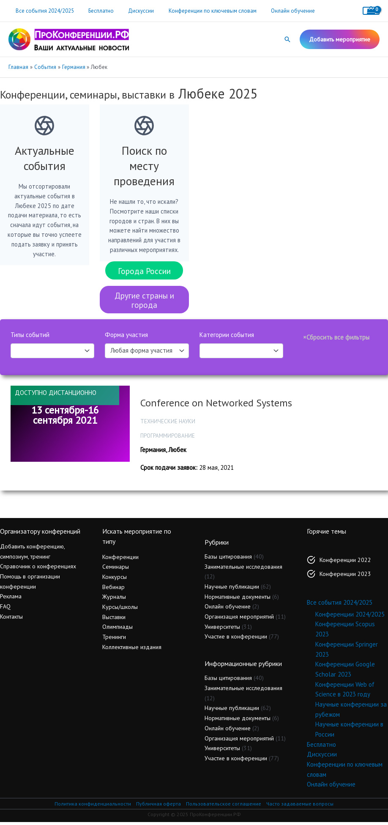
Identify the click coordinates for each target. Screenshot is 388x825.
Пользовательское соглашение (223, 806)
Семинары (115, 570)
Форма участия (126, 338)
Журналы (114, 600)
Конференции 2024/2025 (350, 617)
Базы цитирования (228, 559)
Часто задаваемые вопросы (299, 806)
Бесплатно (96, 10)
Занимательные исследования (243, 569)
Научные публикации (232, 589)
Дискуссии (132, 10)
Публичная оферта (158, 806)
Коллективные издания (131, 650)
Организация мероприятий (239, 619)
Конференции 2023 (345, 577)
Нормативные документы (238, 599)
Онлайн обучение (277, 10)
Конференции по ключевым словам (200, 10)
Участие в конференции (236, 640)
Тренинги (114, 640)
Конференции (120, 560)
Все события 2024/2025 (43, 10)
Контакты (11, 619)
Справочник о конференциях (38, 569)
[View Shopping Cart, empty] (371, 11)
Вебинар (113, 590)
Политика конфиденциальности (93, 806)
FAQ (5, 609)
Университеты (222, 629)
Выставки (114, 620)
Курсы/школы (120, 610)
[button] (287, 39)
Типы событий (30, 338)
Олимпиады (117, 630)
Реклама (11, 599)
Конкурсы (114, 580)
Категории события (226, 338)
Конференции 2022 (345, 563)
